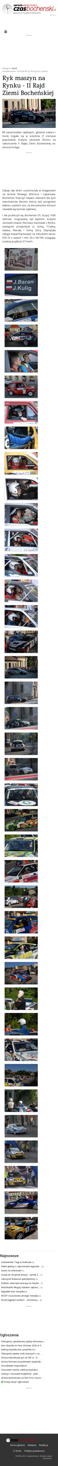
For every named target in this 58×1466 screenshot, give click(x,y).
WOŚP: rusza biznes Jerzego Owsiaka (20, 1295)
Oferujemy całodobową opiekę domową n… (23, 1341)
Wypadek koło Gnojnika (13, 1291)
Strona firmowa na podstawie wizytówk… (21, 1361)
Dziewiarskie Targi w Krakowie (16, 1262)
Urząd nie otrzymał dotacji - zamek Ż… (20, 1274)
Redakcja (43, 1445)
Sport (14, 68)
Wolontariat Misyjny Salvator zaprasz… (21, 1287)
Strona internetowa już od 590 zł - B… (20, 1357)
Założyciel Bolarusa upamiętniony (18, 1278)
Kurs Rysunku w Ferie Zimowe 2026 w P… (22, 1345)
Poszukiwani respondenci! (14, 1365)
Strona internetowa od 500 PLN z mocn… (22, 1377)
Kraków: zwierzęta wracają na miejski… (21, 1283)
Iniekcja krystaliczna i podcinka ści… (19, 1349)
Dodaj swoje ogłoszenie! (15, 1381)
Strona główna (17, 1445)
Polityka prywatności (34, 1450)
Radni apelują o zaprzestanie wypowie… (21, 1266)
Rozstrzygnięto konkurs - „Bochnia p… (20, 1299)
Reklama (32, 1445)
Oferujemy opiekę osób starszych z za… (21, 1353)
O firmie (17, 1450)
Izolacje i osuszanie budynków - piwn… (20, 1373)
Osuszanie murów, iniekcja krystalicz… (20, 1369)
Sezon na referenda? (11, 1270)
